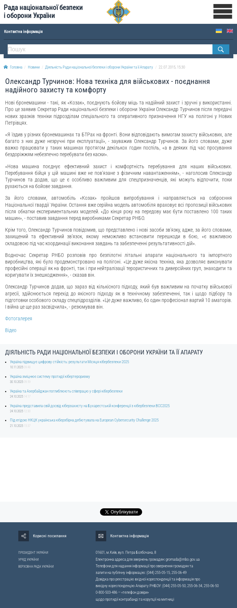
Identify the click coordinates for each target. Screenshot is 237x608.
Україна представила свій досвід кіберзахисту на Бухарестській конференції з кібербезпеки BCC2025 (90, 406)
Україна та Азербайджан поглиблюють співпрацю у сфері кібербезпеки (66, 391)
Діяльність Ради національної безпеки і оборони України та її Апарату (99, 67)
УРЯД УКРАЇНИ (28, 559)
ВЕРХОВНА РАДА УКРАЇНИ (36, 566)
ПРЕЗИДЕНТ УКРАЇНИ (33, 552)
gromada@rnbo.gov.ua (183, 559)
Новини (34, 67)
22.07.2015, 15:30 (172, 67)
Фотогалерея (18, 318)
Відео (10, 330)
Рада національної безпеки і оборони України (43, 12)
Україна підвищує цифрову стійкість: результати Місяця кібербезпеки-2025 (69, 362)
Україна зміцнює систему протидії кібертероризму (50, 376)
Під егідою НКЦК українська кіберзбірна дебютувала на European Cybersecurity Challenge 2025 (84, 420)
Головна (13, 67)
